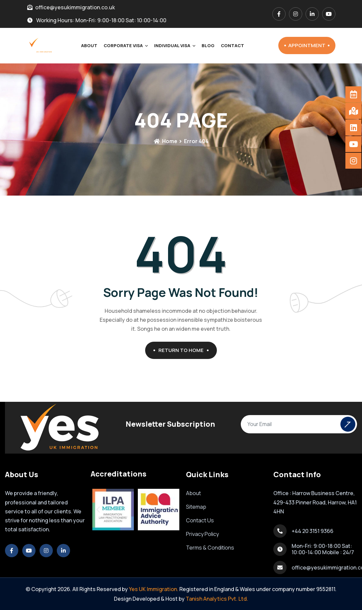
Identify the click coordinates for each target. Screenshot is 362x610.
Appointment (308, 45)
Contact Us (200, 520)
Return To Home (183, 350)
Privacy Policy (202, 534)
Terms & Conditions (210, 547)
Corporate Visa (123, 45)
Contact (232, 45)
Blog (208, 45)
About (89, 45)
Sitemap (196, 506)
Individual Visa (172, 45)
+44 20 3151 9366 (312, 531)
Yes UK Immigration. (153, 589)
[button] (98, 509)
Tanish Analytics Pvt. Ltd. (217, 598)
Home (165, 141)
